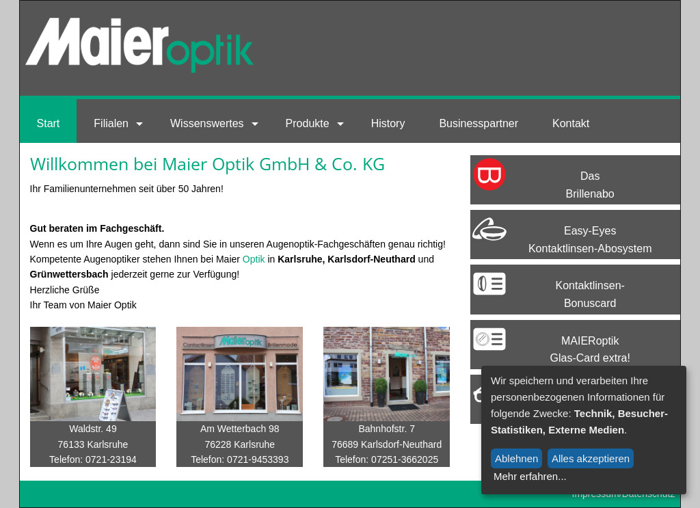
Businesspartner (478, 123)
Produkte (307, 123)
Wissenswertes (207, 123)
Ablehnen (516, 458)
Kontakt (570, 123)
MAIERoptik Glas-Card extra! (590, 349)
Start (48, 123)
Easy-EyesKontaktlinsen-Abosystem (590, 239)
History (388, 123)
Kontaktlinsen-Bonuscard (589, 294)
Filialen (111, 123)
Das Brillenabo (590, 185)
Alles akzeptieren (591, 458)
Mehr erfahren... (530, 476)
